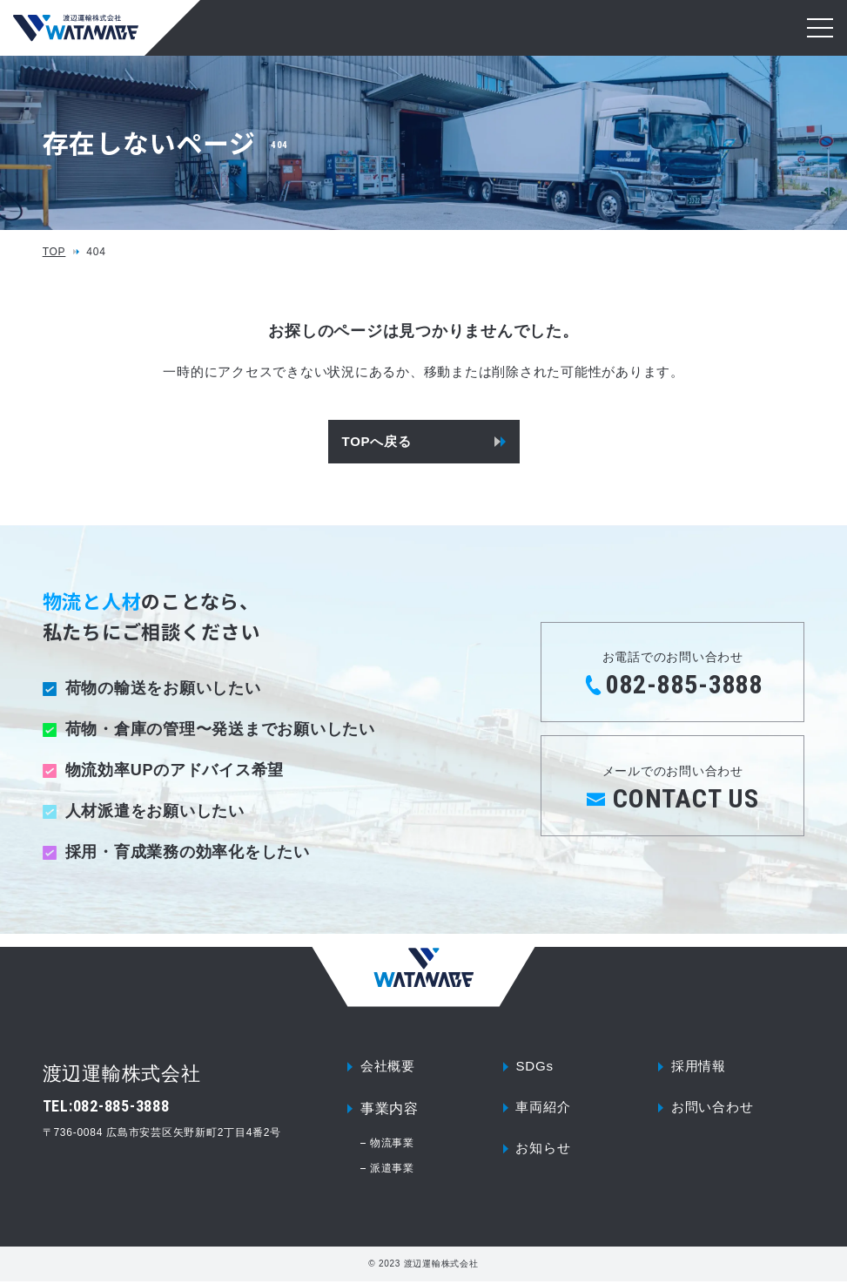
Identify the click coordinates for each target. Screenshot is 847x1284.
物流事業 (392, 1145)
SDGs (535, 1067)
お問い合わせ (715, 1111)
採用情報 (700, 1067)
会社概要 (389, 1067)
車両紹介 (544, 1111)
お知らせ (544, 1154)
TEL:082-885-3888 (106, 1106)
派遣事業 (392, 1171)
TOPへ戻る (377, 441)
